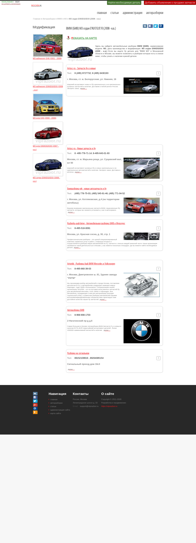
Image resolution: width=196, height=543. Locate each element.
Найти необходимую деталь (124, 2)
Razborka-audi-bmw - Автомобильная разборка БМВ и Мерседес (96, 223)
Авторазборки (49, 19)
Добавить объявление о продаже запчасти (170, 2)
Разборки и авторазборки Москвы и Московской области (50, 11)
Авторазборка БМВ (75, 310)
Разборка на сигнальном (78, 353)
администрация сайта (60, 410)
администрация (132, 13)
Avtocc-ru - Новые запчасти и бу (81, 148)
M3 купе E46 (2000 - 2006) (44, 118)
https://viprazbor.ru (109, 406)
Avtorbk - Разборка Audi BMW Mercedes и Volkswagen (91, 263)
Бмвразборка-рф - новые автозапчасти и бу (87, 188)
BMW (59, 19)
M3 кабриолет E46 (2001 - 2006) (47, 58)
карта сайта (55, 413)
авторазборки (154, 13)
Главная (36, 19)
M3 (65, 19)
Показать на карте (84, 38)
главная (102, 13)
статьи (115, 13)
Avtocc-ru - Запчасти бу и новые (81, 68)
